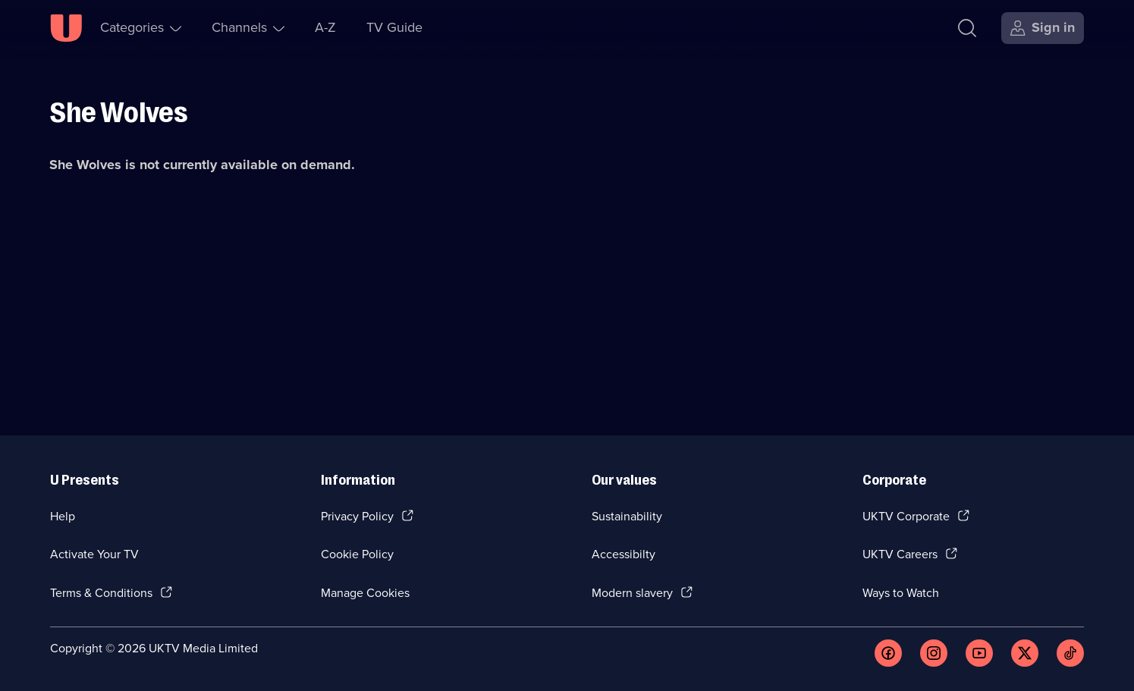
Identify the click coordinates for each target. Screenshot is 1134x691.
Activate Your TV (94, 554)
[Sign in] (1042, 28)
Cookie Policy (357, 554)
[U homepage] (66, 28)
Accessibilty (623, 554)
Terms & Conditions (101, 592)
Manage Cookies (365, 592)
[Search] (967, 28)
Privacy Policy (357, 516)
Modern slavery (632, 592)
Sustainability (627, 516)
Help (62, 516)
